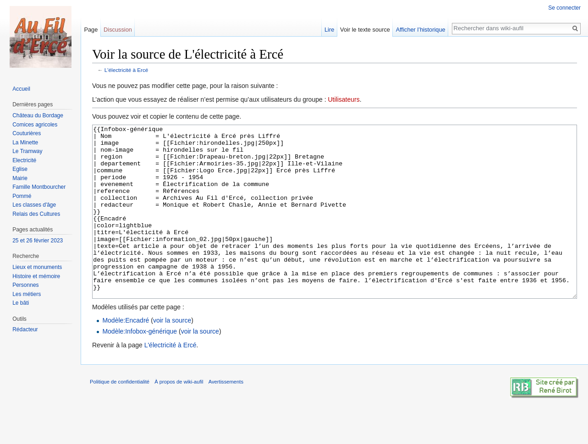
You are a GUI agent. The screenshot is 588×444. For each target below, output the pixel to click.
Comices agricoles (34, 124)
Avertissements (226, 416)
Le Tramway (27, 151)
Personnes (25, 285)
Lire (329, 29)
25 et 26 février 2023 (37, 240)
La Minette (25, 142)
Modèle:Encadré (125, 354)
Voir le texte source (365, 29)
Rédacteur (25, 329)
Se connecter (564, 8)
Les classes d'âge (34, 205)
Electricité (24, 160)
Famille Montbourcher (39, 187)
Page (91, 29)
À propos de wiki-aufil (178, 416)
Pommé (21, 196)
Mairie (19, 178)
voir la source (172, 354)
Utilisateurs (343, 99)
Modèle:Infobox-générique (139, 365)
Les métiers (26, 294)
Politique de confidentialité (119, 416)
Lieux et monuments (37, 267)
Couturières (26, 133)
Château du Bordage (37, 115)
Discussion (118, 29)
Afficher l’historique (420, 29)
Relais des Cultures (36, 214)
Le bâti (20, 303)
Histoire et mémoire (36, 276)
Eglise (19, 169)
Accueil (21, 89)
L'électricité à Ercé (126, 70)
